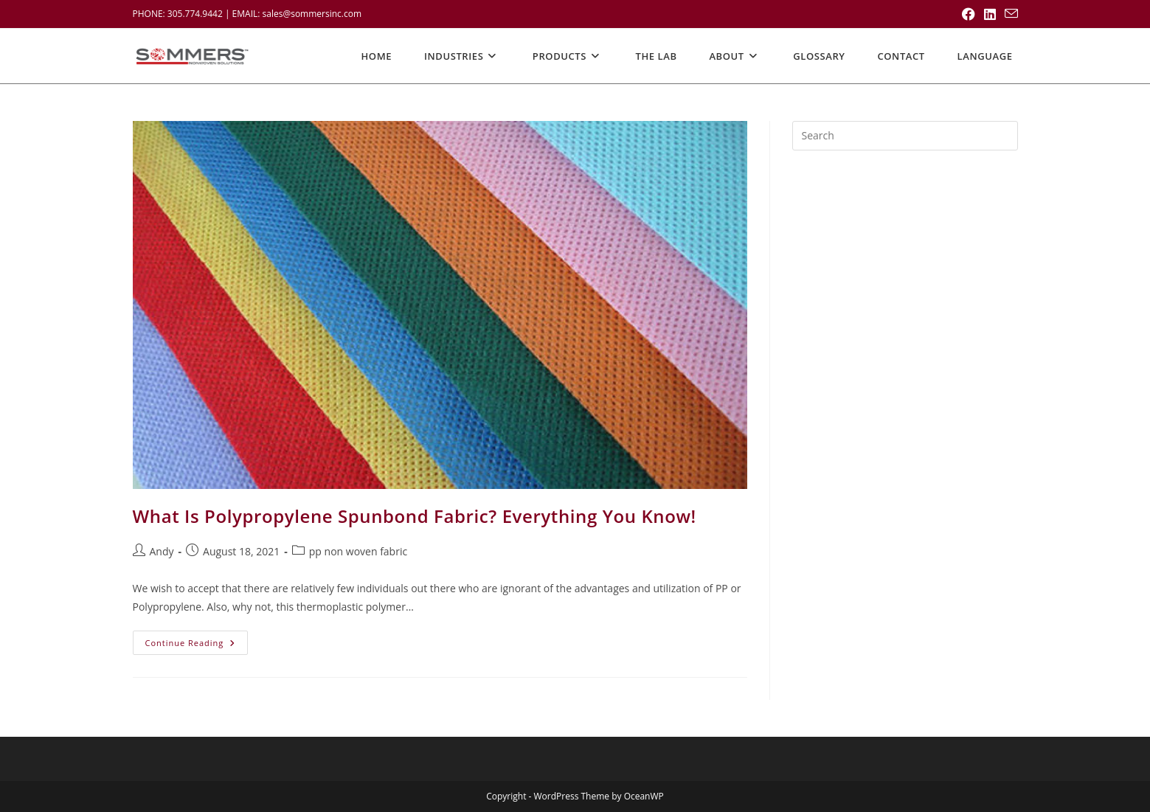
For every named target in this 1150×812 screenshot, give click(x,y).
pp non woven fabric (358, 551)
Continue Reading (197, 645)
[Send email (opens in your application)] (1009, 14)
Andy (162, 551)
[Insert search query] (905, 135)
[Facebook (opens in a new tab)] (968, 14)
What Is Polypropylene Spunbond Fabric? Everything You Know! (414, 516)
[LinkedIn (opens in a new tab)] (990, 14)
